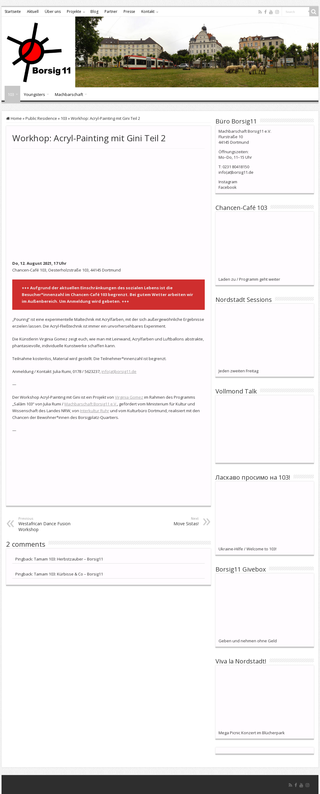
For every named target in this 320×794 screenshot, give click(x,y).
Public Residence (41, 118)
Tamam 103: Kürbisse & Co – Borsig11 (68, 574)
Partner (111, 11)
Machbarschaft (69, 94)
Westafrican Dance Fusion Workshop (49, 524)
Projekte (74, 11)
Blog (94, 11)
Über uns (53, 11)
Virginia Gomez (129, 397)
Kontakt (147, 11)
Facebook (228, 187)
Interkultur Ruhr (94, 410)
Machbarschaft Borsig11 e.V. (90, 404)
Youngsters (34, 94)
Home (14, 118)
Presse (129, 11)
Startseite (13, 11)
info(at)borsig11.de (118, 371)
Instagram (228, 181)
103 (11, 94)
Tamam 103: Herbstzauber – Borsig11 (68, 559)
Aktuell (33, 11)
